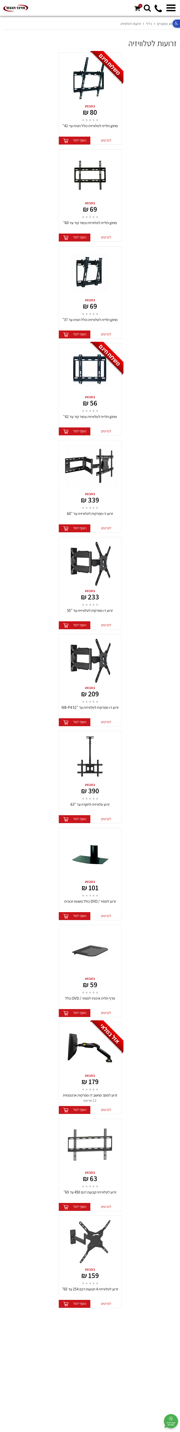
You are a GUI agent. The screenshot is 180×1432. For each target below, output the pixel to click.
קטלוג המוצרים (167, 23)
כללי (149, 23)
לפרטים (106, 140)
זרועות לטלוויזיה (130, 23)
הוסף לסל (79, 140)
